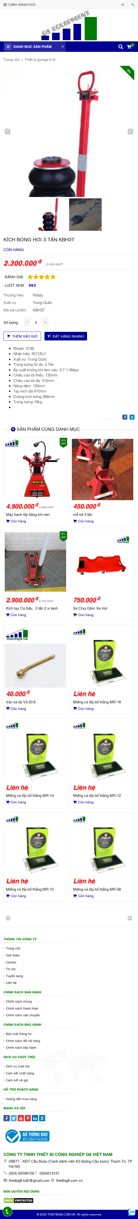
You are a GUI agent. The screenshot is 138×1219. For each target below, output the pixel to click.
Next (130, 918)
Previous (8, 918)
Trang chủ (11, 59)
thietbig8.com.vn (69, 1180)
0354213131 (27, 4)
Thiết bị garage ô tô (40, 59)
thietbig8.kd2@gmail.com (29, 1180)
